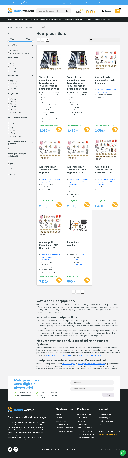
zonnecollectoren (75, 265)
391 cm (12, 130)
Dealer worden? (105, 2)
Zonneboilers (82, 424)
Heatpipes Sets (30, 27)
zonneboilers (73, 260)
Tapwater (14, 50)
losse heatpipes (68, 364)
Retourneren (61, 421)
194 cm (13, 125)
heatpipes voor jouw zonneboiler (91, 364)
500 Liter (13, 68)
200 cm (13, 164)
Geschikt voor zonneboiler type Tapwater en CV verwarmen (78, 181)
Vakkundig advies (32, 2)
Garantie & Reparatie (64, 428)
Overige (83, 19)
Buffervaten (58, 19)
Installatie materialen (96, 19)
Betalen (59, 414)
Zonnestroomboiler (21, 19)
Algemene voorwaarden (52, 449)
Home (10, 19)
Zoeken (66, 11)
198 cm (13, 161)
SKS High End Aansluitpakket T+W (58, 355)
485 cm (13, 133)
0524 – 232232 (106, 424)
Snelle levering (16, 2)
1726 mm (13, 106)
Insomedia (116, 449)
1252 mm (13, 99)
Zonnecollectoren (46, 19)
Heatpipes (34, 19)
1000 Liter (13, 71)
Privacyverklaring (70, 449)
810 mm (13, 83)
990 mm (13, 86)
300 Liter (13, 66)
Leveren (59, 418)
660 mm (13, 81)
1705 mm (13, 104)
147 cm (12, 149)
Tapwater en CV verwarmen (21, 53)
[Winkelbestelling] (104, 40)
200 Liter (13, 63)
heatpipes (83, 255)
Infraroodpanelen (72, 19)
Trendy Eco (14, 174)
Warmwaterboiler (84, 414)
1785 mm (13, 109)
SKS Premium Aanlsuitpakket (90, 355)
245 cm (13, 128)
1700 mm (13, 101)
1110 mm (13, 89)
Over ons (117, 2)
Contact (109, 19)
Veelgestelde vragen (64, 431)
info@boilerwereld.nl (108, 434)
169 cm (13, 123)
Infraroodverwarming (85, 434)
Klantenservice (91, 2)
